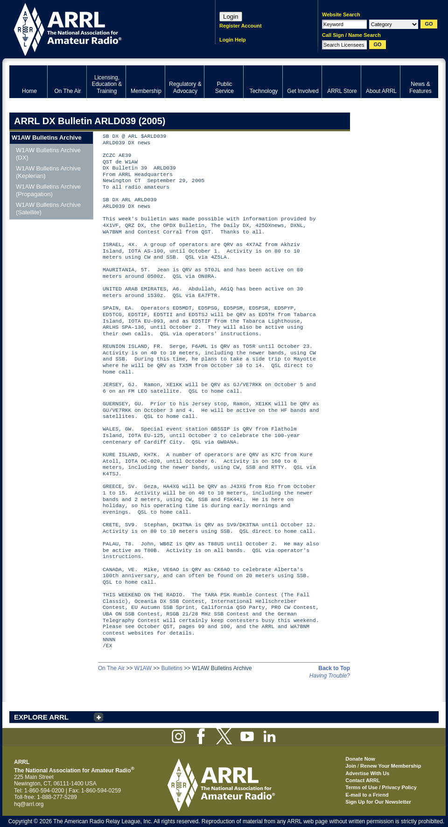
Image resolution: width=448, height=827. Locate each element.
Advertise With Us (367, 773)
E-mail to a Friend (366, 795)
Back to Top (334, 668)
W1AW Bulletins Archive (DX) (48, 154)
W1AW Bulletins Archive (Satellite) (48, 208)
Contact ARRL (362, 780)
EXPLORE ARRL (41, 717)
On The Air (111, 668)
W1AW (143, 668)
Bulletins (171, 668)
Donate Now (360, 759)
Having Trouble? (329, 675)
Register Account (240, 25)
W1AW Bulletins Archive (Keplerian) (48, 172)
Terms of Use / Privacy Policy (381, 787)
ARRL (100, 28)
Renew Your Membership (390, 766)
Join (350, 766)
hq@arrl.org (29, 804)
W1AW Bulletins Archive (47, 137)
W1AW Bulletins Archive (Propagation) (48, 190)
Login (230, 16)
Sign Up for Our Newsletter (378, 802)
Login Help (232, 39)
